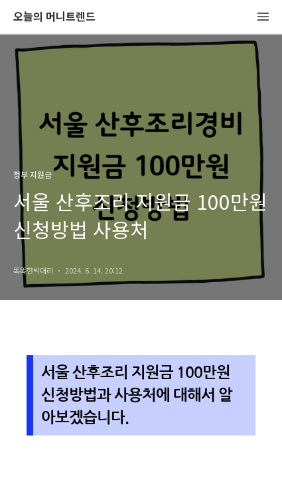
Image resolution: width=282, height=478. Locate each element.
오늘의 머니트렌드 (54, 17)
